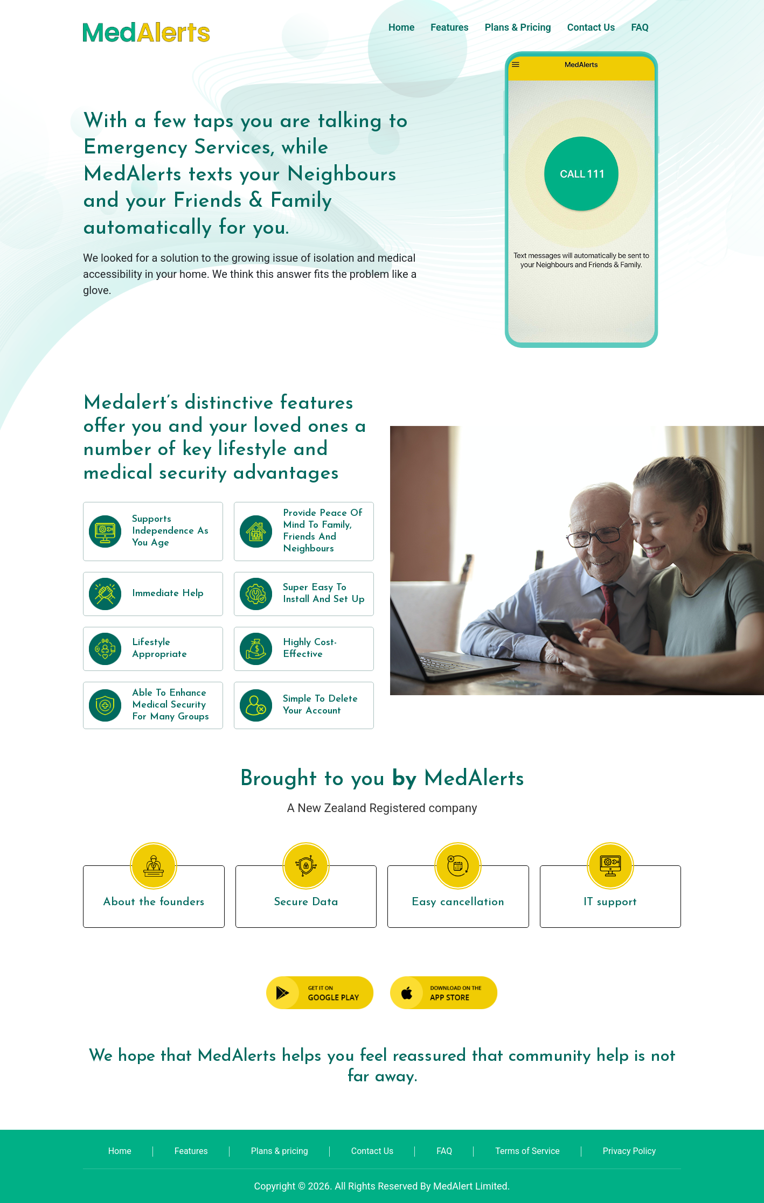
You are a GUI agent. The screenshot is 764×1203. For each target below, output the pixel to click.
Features (449, 27)
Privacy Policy (629, 1151)
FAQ (640, 27)
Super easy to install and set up (324, 594)
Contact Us (591, 27)
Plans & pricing (518, 27)
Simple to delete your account (320, 705)
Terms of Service (527, 1151)
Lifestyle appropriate (159, 649)
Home (401, 27)
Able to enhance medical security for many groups (170, 705)
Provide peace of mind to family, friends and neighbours (323, 531)
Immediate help (168, 594)
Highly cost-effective (310, 649)
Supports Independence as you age (170, 531)
